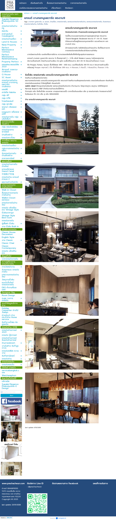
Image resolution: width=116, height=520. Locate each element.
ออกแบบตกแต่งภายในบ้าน (76, 22)
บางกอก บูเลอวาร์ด (35, 22)
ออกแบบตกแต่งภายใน (94, 22)
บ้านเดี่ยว (53, 22)
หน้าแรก (27, 13)
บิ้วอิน (46, 24)
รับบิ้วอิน (40, 24)
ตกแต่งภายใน (62, 22)
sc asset (46, 22)
